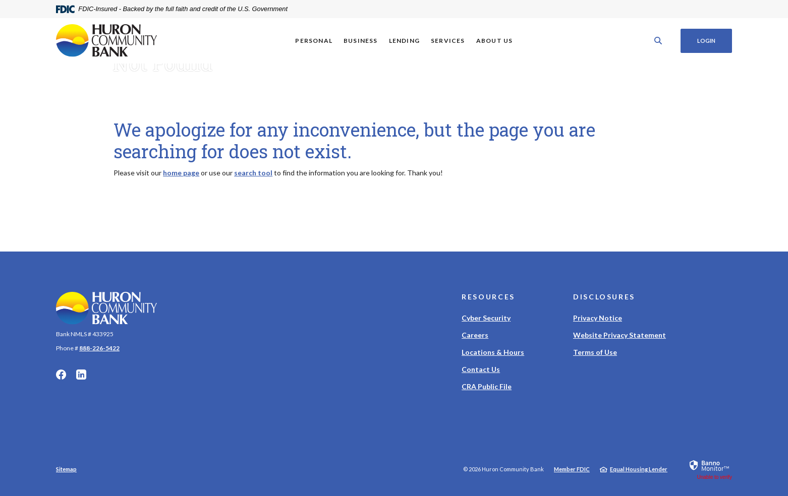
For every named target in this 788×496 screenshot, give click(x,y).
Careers (475, 335)
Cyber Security (486, 318)
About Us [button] (494, 40)
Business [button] (361, 40)
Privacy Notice (597, 318)
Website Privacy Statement (619, 335)
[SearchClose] (658, 40)
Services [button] (448, 40)
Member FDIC (572, 469)
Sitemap (66, 469)
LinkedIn (81, 374)
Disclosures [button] (604, 296)
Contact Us (481, 369)
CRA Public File (487, 386)
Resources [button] (488, 296)
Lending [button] (404, 40)
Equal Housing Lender (638, 469)
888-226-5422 (99, 348)
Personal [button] (313, 40)
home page (181, 172)
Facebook (61, 374)
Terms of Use (595, 352)
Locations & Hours (493, 352)
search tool (253, 172)
